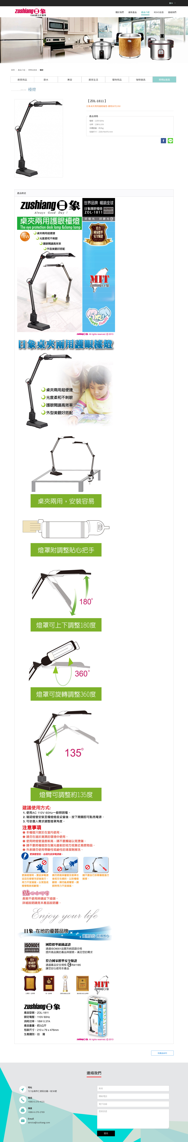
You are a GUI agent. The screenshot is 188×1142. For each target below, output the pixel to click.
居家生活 (93, 79)
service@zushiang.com (39, 1122)
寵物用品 (117, 79)
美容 (69, 79)
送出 (106, 1133)
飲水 (46, 79)
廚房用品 (22, 79)
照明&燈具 (32, 70)
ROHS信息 (159, 12)
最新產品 (132, 12)
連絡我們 (172, 12)
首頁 (13, 70)
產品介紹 (145, 12)
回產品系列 (162, 1053)
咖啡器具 (140, 79)
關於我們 (120, 12)
